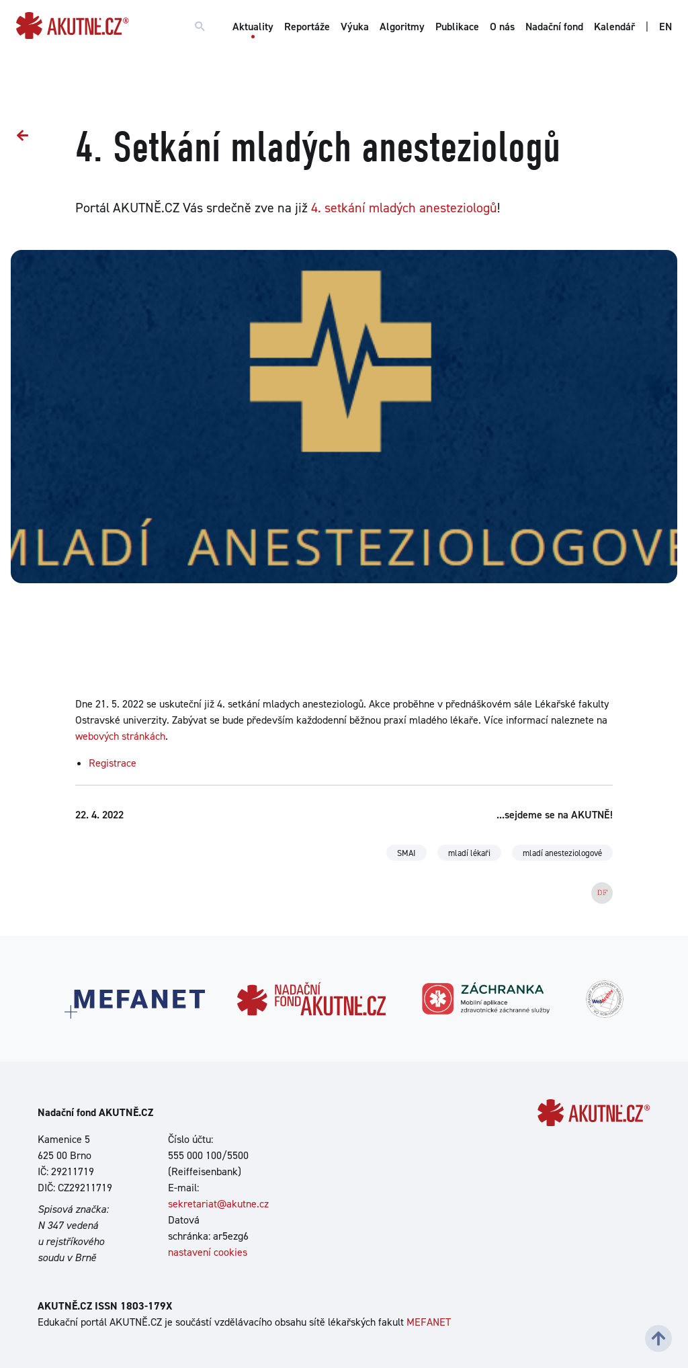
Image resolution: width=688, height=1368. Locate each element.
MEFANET (428, 1322)
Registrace (112, 763)
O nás (502, 26)
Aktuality (252, 26)
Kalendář (614, 26)
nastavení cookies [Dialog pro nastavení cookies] (207, 1252)
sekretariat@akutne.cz (218, 1204)
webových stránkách (120, 736)
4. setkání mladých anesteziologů (404, 207)
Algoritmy (402, 26)
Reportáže (307, 26)
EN (665, 26)
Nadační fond (554, 26)
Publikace (457, 26)
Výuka (355, 26)
